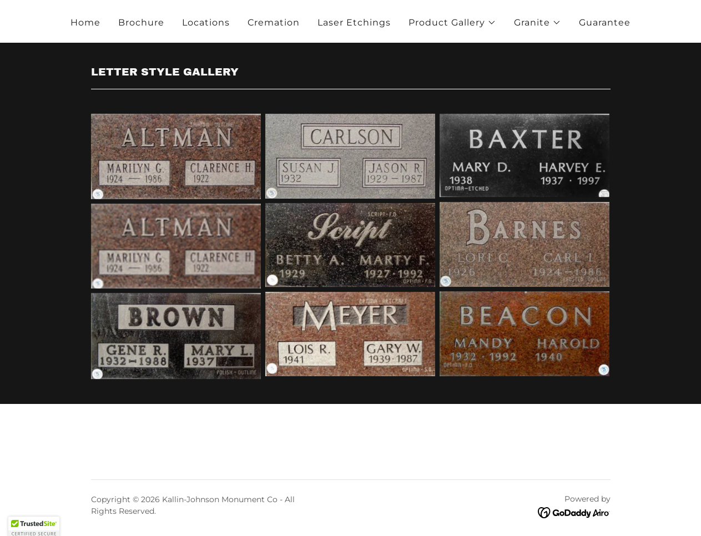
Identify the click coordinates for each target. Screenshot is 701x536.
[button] (452, 22)
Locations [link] (206, 22)
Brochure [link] (141, 22)
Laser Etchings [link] (354, 22)
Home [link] (85, 22)
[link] (574, 512)
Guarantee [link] (605, 22)
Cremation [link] (274, 22)
